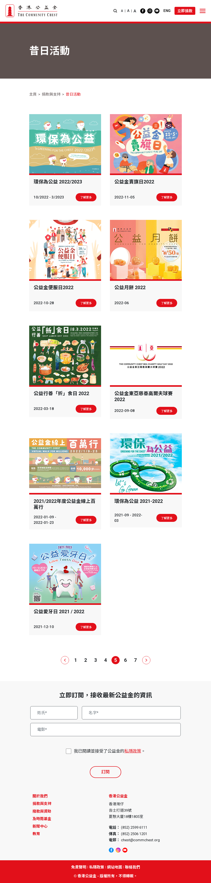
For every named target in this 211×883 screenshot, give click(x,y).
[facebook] (142, 10)
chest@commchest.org (140, 840)
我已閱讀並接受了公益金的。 (109, 751)
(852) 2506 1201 (134, 834)
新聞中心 (40, 826)
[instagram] (149, 10)
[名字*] (131, 712)
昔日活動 (73, 94)
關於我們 (40, 796)
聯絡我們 (132, 867)
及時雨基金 (42, 819)
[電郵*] (105, 729)
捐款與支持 (51, 94)
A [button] (122, 11)
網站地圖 (114, 867)
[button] (115, 11)
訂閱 (105, 771)
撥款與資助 (42, 811)
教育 (36, 834)
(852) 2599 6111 (134, 827)
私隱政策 (132, 751)
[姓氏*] (54, 712)
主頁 (33, 94)
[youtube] (156, 10)
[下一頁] (145, 660)
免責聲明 (78, 867)
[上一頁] (66, 660)
